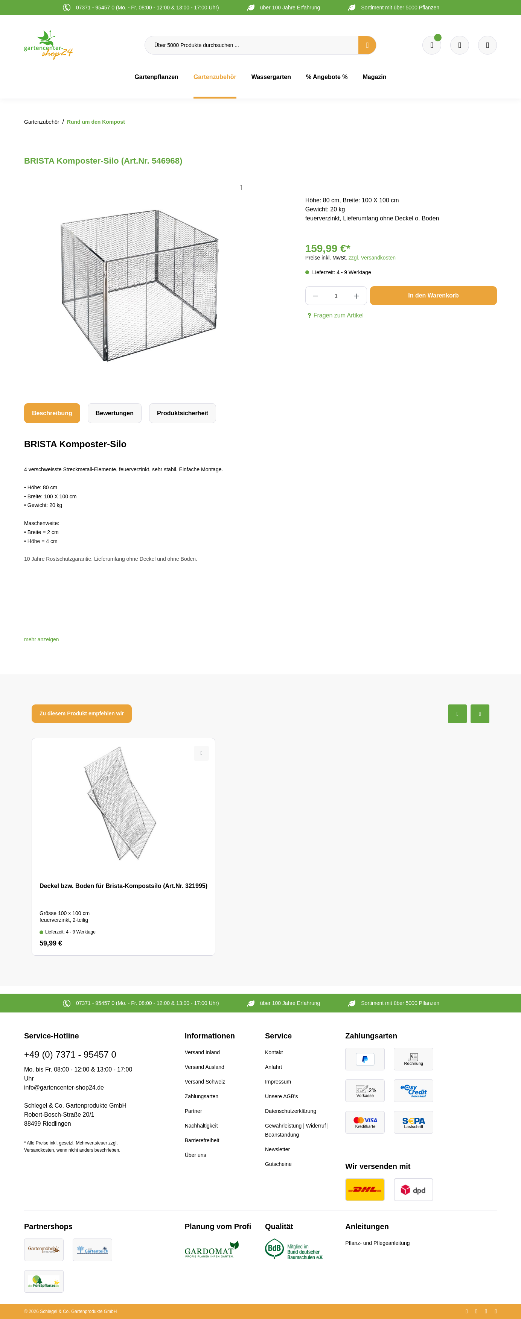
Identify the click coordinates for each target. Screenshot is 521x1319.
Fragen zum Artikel (334, 315)
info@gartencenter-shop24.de (64, 1087)
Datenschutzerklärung (290, 1111)
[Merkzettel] (431, 45)
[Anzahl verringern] (315, 295)
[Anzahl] (336, 295)
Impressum (278, 1082)
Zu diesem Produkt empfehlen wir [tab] (82, 713)
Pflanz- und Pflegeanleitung (377, 1243)
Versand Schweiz (205, 1082)
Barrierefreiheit (202, 1140)
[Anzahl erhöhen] (356, 295)
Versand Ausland (204, 1067)
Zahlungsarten (202, 1096)
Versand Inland (202, 1052)
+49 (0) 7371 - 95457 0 (70, 1054)
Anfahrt (273, 1067)
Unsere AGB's (281, 1096)
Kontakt (274, 1052)
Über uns (195, 1155)
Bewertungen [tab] (115, 413)
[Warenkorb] (459, 45)
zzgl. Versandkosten (372, 258)
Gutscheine (278, 1164)
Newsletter (277, 1149)
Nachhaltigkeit (201, 1126)
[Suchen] (367, 45)
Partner (193, 1111)
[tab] (52, 413)
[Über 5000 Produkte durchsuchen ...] (252, 45)
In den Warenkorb (433, 295)
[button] (41, 639)
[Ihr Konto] (487, 45)
